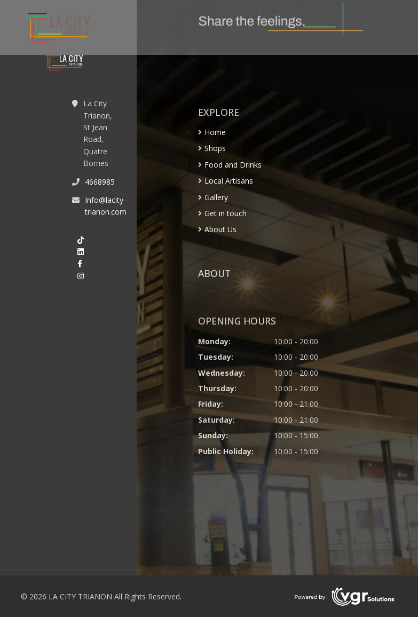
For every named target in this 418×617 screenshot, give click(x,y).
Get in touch (225, 213)
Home (215, 132)
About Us (220, 229)
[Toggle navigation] (403, 20)
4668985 (100, 182)
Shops (215, 148)
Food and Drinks (233, 165)
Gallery (216, 197)
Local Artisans (228, 181)
